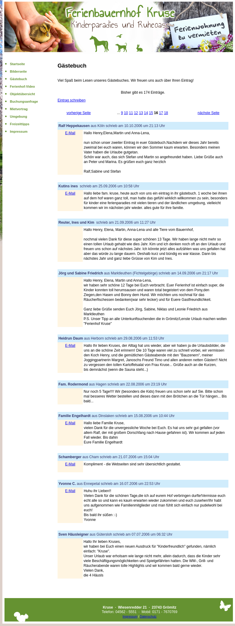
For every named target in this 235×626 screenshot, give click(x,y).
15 (151, 113)
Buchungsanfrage (24, 101)
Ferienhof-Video (22, 86)
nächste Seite (208, 113)
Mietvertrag (19, 109)
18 (166, 113)
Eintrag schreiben (71, 100)
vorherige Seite (79, 113)
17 (161, 113)
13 (141, 113)
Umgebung (18, 116)
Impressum (19, 131)
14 (146, 113)
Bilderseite (18, 71)
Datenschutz (148, 616)
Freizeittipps (19, 124)
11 (131, 113)
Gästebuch (18, 79)
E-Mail (70, 133)
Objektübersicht (22, 94)
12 (136, 113)
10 (126, 113)
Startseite (17, 64)
